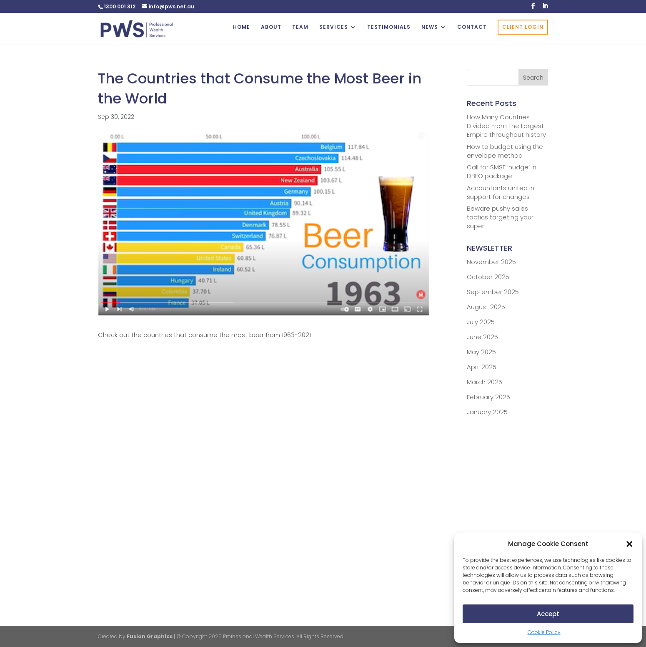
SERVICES (333, 27)
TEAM (300, 27)
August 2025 (486, 306)
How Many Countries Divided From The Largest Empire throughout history (506, 126)
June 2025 (482, 336)
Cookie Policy (544, 632)
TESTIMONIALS (389, 27)
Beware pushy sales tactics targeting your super (500, 217)
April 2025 (481, 367)
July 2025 (481, 321)
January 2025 (487, 412)
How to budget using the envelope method (505, 151)
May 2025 (481, 351)
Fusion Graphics (150, 636)
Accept (548, 613)
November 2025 (491, 261)
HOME (241, 27)
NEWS (429, 27)
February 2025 (488, 397)
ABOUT (271, 27)
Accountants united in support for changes (500, 192)
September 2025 (493, 291)
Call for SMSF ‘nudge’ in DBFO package (501, 171)
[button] (629, 544)
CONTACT (472, 27)
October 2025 (488, 276)
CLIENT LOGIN (522, 26)
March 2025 (484, 382)
